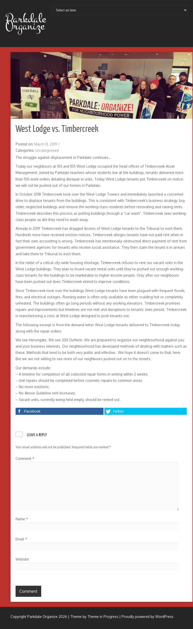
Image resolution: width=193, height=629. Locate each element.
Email (21, 539)
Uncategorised (47, 150)
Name (22, 519)
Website (22, 559)
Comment (25, 458)
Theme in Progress (102, 616)
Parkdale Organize (26, 22)
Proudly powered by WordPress (147, 616)
